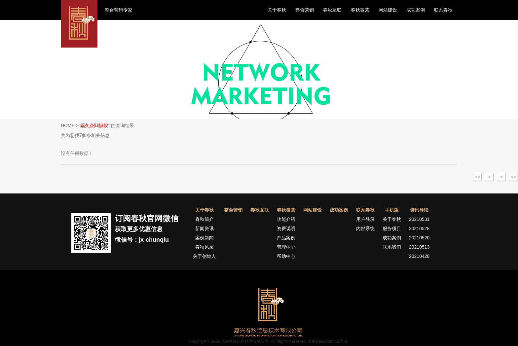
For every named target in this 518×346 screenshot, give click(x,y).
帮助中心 (286, 256)
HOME (68, 125)
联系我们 (392, 247)
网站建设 (388, 10)
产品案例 (286, 237)
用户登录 (365, 219)
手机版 (392, 210)
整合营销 (304, 10)
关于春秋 (277, 10)
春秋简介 (204, 219)
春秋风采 (204, 247)
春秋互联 (332, 10)
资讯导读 (419, 210)
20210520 (419, 237)
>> (513, 177)
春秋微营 (360, 10)
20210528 (419, 228)
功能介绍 (286, 219)
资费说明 (286, 228)
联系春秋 (443, 10)
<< (477, 177)
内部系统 (365, 228)
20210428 (419, 256)
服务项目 (392, 228)
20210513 (419, 247)
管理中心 (286, 247)
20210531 (419, 219)
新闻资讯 (204, 228)
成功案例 (415, 10)
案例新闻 (204, 237)
